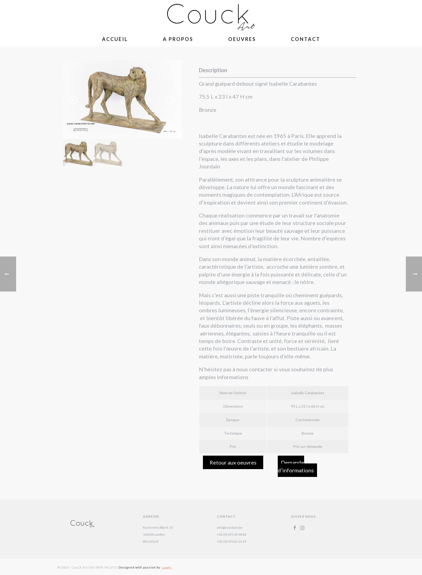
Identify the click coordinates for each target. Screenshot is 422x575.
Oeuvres (242, 39)
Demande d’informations (296, 466)
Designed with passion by (145, 567)
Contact (305, 39)
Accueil (115, 39)
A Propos (178, 39)
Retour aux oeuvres (233, 462)
